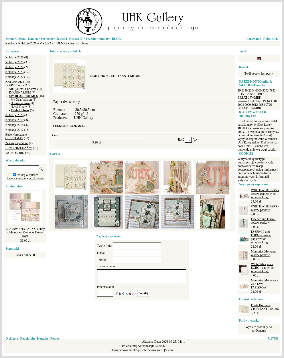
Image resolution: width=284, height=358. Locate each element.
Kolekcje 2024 (14, 67)
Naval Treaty (19, 106)
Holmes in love (20, 103)
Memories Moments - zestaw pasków (264, 253)
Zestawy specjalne (16, 143)
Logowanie (254, 38)
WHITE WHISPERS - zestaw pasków (265, 208)
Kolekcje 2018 (14, 125)
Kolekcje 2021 (27, 43)
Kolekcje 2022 (14, 77)
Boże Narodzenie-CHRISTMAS (16, 136)
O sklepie (12, 338)
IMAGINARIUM (20, 92)
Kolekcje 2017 (14, 129)
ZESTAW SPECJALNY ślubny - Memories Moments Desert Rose (25, 232)
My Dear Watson (21, 99)
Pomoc (54, 338)
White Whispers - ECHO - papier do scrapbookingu (262, 268)
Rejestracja (270, 38)
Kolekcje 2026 (14, 57)
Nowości (61, 38)
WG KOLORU (14, 153)
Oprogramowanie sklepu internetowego (135, 350)
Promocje (47, 38)
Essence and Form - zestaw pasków (263, 220)
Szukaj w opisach (27, 175)
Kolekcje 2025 (14, 62)
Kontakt (42, 338)
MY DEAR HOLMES (53, 43)
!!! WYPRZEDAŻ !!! (18, 148)
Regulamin (27, 338)
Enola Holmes (79, 43)
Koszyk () (76, 38)
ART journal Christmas (23, 89)
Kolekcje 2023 (14, 72)
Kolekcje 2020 (14, 115)
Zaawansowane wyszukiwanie (25, 178)
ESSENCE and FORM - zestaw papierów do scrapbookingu (261, 237)
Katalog (33, 38)
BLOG (116, 38)
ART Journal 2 (18, 85)
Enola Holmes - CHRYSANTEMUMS (265, 307)
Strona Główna (16, 38)
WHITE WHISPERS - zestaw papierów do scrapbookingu (265, 194)
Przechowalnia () (98, 38)
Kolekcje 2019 (14, 120)
